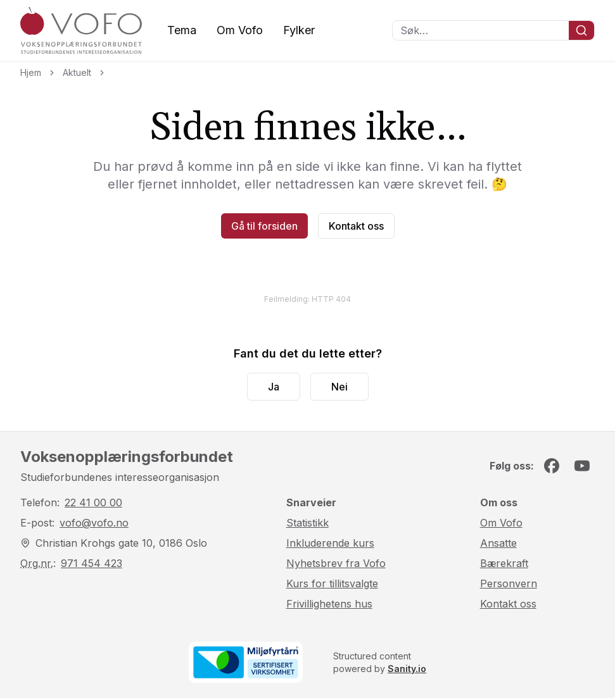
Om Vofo (240, 30)
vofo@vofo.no (94, 522)
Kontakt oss (356, 226)
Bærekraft (504, 563)
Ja (273, 386)
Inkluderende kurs (330, 543)
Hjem (30, 72)
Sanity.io (407, 668)
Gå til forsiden (264, 226)
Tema (181, 30)
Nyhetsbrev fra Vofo (336, 563)
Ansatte (498, 543)
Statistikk (307, 522)
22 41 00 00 (93, 502)
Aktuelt (77, 72)
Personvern (508, 583)
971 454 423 (91, 563)
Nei (339, 386)
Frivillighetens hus (329, 603)
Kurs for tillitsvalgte (332, 583)
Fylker (299, 30)
